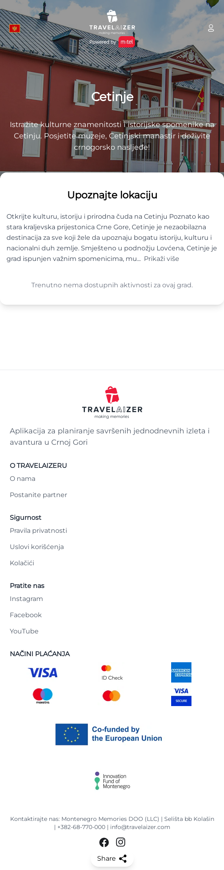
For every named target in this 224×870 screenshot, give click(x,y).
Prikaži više (161, 259)
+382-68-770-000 (81, 827)
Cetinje (112, 97)
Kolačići (22, 563)
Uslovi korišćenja (37, 547)
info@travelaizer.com (140, 827)
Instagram (26, 599)
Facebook (26, 615)
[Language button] (15, 28)
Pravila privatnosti (38, 530)
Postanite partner (38, 495)
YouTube (24, 631)
